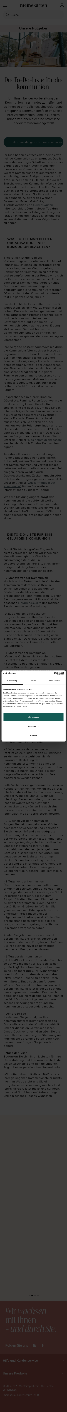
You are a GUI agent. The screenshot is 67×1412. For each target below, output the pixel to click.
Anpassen (33, 726)
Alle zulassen (33, 717)
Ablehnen (33, 735)
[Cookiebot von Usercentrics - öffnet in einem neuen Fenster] (48, 673)
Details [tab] (33, 681)
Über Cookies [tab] (54, 681)
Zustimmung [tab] (12, 681)
